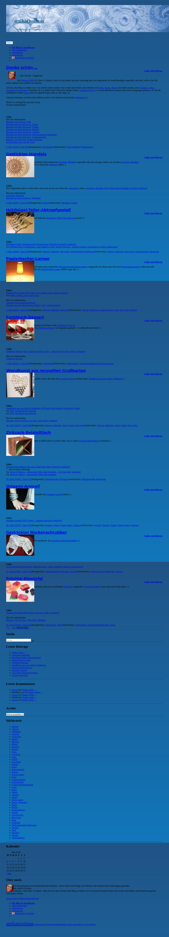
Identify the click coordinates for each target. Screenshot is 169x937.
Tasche (15, 835)
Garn (14, 757)
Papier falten (66, 525)
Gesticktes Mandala (26, 154)
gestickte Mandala (130, 162)
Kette (14, 777)
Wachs (107, 88)
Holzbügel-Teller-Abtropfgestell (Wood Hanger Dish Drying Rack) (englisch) (41, 244)
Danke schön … (21, 67)
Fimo (14, 752)
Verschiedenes (48, 147)
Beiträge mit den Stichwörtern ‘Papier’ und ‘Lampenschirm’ (33, 305)
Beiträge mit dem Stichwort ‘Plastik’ (22, 129)
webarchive (73, 188)
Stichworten (80, 97)
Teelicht (133, 310)
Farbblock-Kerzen (65, 325)
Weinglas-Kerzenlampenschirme (20, 303)
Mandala (54, 164)
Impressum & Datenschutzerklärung (22, 898)
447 (14, 627)
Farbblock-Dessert (25, 317)
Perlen (15, 807)
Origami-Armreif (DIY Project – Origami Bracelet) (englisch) (34, 520)
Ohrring (15, 795)
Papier (72, 425)
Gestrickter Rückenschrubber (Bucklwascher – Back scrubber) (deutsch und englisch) (44, 567)
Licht (116, 310)
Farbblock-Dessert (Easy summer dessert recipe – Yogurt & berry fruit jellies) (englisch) (46, 351)
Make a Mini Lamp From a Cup (24, 295)
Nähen (15, 792)
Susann (15, 690)
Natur (60, 625)
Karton (15, 772)
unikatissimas (29, 21)
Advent (15, 726)
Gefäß (14, 759)
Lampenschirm (106, 310)
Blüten (15, 744)
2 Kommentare (107, 363)
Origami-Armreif (23, 486)
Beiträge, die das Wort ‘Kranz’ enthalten (24, 139)
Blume (15, 739)
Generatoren (17, 55)
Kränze (26, 93)
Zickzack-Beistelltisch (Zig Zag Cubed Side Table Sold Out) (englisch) (38, 467)
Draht (100, 88)
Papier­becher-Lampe (50, 269)
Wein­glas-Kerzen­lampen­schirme (72, 267)
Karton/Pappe (18, 774)
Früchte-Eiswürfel (24, 578)
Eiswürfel (68, 586)
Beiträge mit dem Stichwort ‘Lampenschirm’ (26, 137)
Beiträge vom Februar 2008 (18, 122)
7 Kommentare (86, 147)
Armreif (97, 525)
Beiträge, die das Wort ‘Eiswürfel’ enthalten (26, 620)
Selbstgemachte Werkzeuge (83, 251)
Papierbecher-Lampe (28, 258)
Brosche (15, 747)
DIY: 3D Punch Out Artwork (23, 411)
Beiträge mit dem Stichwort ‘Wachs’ (22, 127)
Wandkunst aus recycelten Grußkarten (46, 370)
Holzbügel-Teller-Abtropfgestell (38, 209)
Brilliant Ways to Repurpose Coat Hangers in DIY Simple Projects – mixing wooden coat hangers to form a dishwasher (64, 247)
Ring (14, 820)
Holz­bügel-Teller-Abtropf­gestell (60, 218)
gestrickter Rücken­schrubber (64, 540)
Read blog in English (23, 58)
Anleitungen (17, 52)
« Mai (9, 873)
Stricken (74, 571)
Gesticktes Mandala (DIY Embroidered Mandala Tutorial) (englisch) (116, 188)
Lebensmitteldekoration (89, 363)
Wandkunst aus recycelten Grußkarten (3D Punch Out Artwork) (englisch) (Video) (43, 408)
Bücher (15, 749)
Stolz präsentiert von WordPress (81, 924)
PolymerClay (18, 815)
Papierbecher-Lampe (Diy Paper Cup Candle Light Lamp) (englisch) (37, 293)
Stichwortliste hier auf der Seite (20, 142)
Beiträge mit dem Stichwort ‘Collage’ (23, 132)
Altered (46, 251)
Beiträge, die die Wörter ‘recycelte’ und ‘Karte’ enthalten (31, 420)
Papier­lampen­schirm (131, 267)
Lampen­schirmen (87, 90)
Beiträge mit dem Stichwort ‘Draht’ (22, 124)
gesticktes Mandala (67, 162)
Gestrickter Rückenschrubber (36, 532)
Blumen (15, 742)
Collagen (143, 88)
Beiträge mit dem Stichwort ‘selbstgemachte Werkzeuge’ (31, 134)
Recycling (65, 251)
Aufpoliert (55, 251)
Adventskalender (19, 50)
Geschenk (16, 762)
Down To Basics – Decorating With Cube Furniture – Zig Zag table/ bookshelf (45, 472)
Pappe (14, 805)
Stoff (14, 830)
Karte (65, 425)
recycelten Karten (67, 378)
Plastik (115, 88)
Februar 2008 (27, 80)
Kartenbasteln (18, 769)
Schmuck (78, 525)
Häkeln (15, 764)
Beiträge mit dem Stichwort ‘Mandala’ (23, 198)
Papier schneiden (19, 802)
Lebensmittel (48, 363)
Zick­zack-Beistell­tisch (89, 441)
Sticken (46, 203)
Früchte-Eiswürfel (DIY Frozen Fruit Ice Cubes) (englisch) (32, 613)
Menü (9, 43)
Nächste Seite (22, 627)
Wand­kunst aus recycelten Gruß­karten (106, 378)
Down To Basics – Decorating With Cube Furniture (33, 474)
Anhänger (16, 731)
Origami (49, 525)
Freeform (16, 754)
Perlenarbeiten (18, 810)
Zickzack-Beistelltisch (28, 432)
